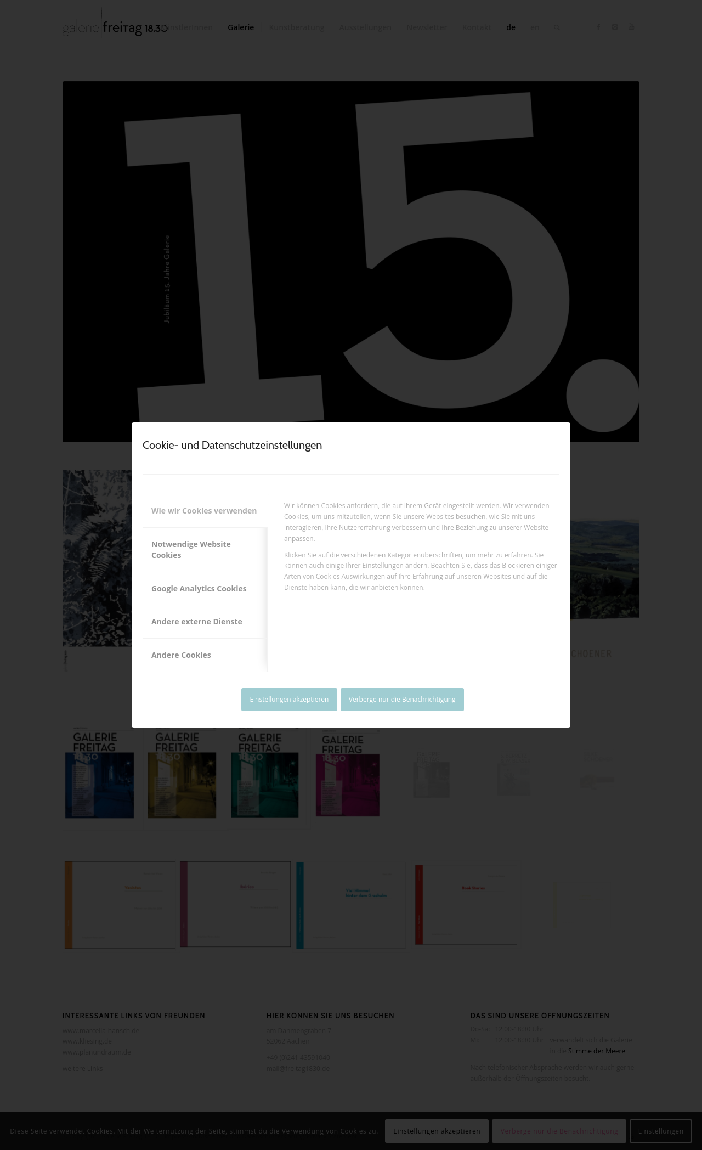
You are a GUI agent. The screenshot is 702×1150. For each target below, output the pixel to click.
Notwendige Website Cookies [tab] (191, 549)
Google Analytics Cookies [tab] (199, 588)
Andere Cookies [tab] (181, 655)
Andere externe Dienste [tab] (196, 621)
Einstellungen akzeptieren (289, 699)
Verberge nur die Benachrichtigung (402, 699)
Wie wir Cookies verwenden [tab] (204, 510)
